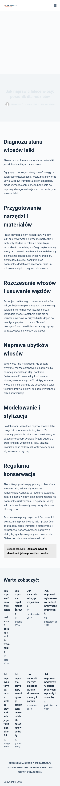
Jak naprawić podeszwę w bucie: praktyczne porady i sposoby (50, 686)
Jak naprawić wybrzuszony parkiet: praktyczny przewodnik (50, 602)
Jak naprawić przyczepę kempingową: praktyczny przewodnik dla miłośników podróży (18, 705)
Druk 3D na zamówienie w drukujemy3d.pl (30, 763)
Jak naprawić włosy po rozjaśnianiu (33, 598)
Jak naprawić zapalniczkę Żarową (18, 602)
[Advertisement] (30, 42)
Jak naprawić (48, 104)
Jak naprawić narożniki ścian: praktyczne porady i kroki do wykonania (7, 621)
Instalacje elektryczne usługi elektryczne (30, 767)
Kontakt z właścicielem (30, 772)
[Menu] (55, 5)
